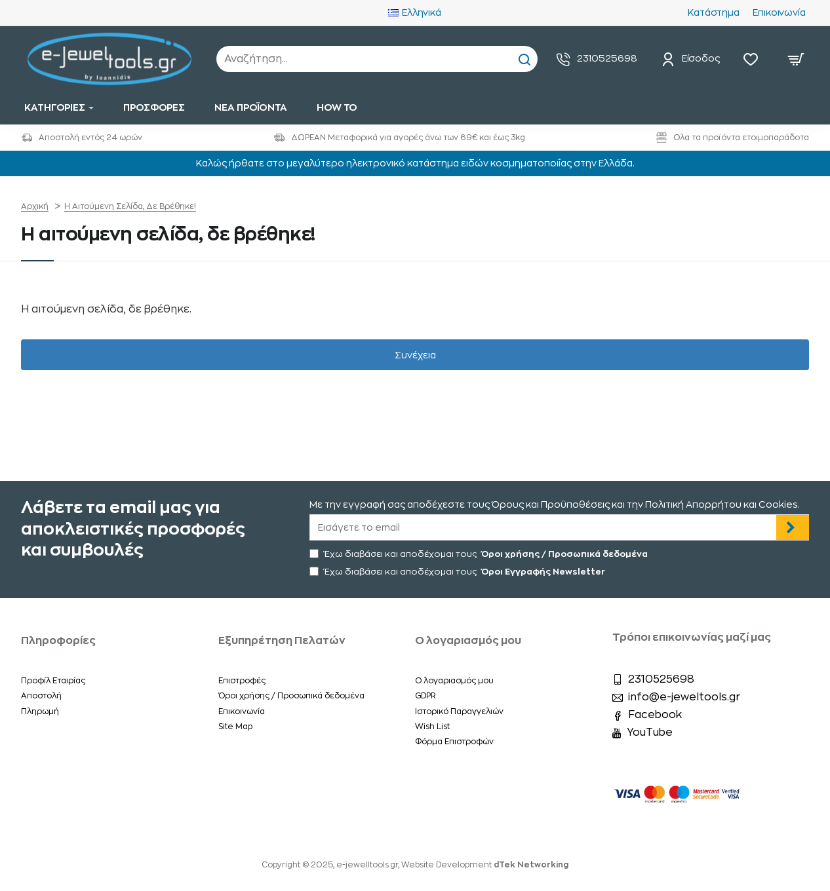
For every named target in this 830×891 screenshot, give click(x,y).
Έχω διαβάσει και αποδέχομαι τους (479, 554)
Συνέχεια (415, 367)
